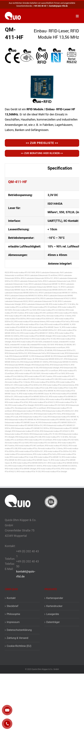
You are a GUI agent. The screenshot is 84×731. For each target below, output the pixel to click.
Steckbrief (12, 606)
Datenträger (53, 622)
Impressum (13, 622)
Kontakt (11, 598)
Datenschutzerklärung (19, 629)
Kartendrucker (54, 606)
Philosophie (13, 614)
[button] (78, 725)
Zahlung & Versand (17, 637)
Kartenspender (54, 598)
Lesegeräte (52, 614)
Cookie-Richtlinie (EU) (19, 645)
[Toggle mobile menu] (77, 16)
